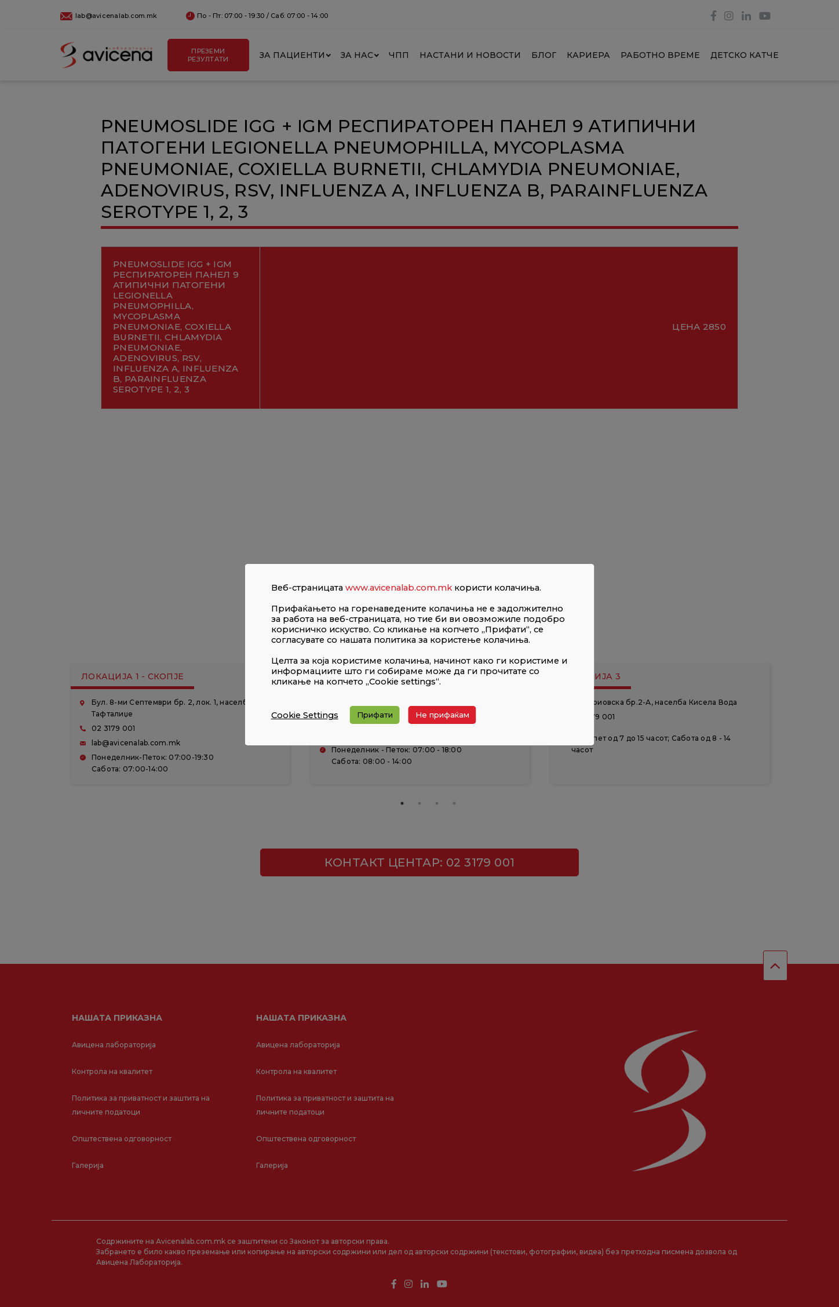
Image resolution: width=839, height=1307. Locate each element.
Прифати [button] (375, 714)
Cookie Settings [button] (304, 715)
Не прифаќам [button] (442, 714)
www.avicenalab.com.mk (398, 587)
